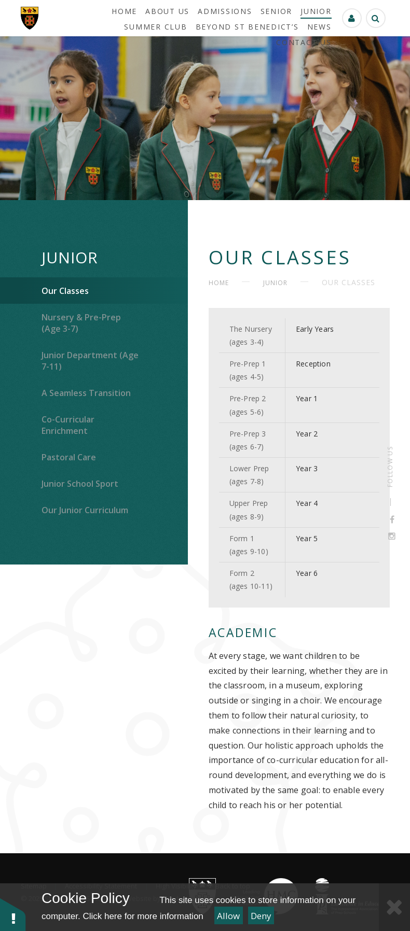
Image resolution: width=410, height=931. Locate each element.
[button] (13, 914)
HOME (219, 282)
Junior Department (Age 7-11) (90, 360)
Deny (261, 916)
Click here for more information (143, 916)
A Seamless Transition (86, 393)
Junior (70, 257)
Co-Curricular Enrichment (68, 425)
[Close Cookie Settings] (394, 907)
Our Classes (65, 291)
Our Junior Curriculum (85, 510)
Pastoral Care (69, 457)
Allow (228, 916)
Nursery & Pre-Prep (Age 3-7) (81, 323)
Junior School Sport (80, 483)
